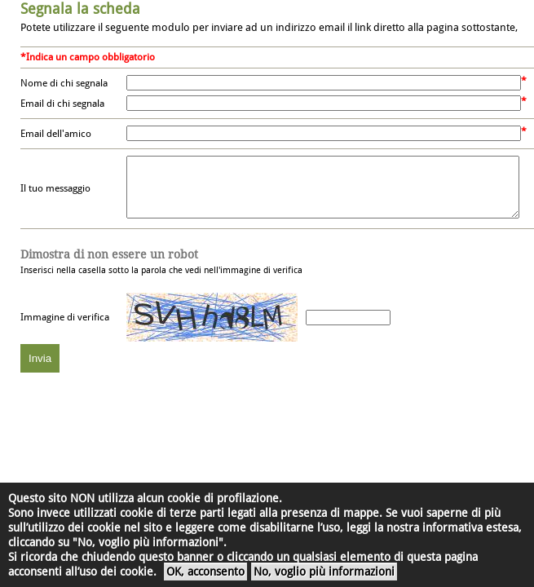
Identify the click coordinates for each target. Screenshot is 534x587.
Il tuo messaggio (55, 195)
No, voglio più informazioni (324, 571)
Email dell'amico (55, 133)
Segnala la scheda (80, 8)
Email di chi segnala (62, 103)
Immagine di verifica (64, 329)
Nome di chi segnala (64, 83)
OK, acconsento (205, 571)
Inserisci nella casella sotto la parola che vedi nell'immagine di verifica (161, 274)
